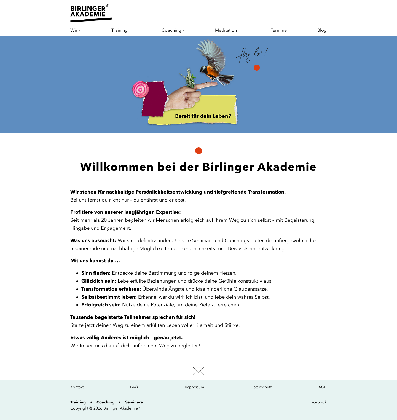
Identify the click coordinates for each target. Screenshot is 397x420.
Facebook (318, 402)
